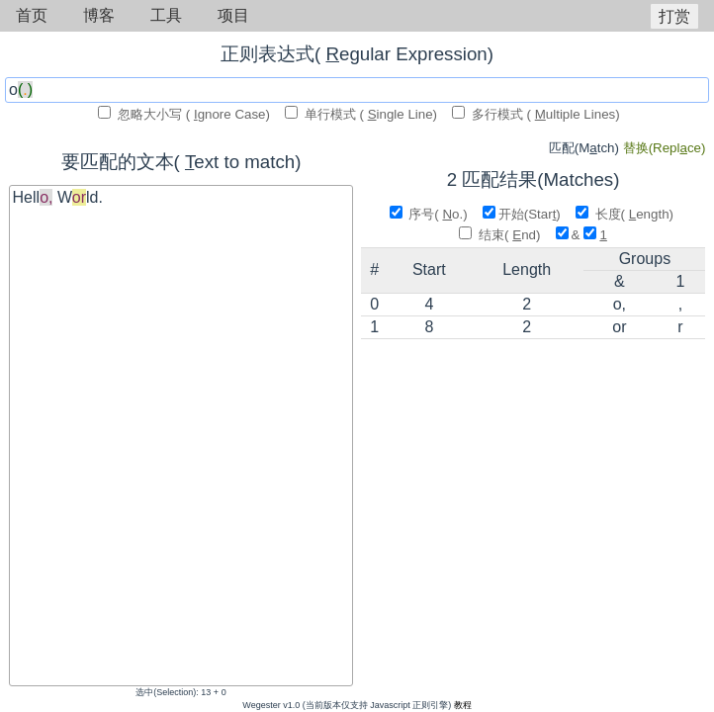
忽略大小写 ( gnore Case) (185, 114)
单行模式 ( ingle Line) (363, 114)
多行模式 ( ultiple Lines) (536, 114)
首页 (31, 15)
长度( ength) (626, 214)
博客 (99, 15)
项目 (233, 15)
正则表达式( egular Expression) (357, 54)
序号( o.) (431, 214)
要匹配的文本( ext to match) (181, 161)
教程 (463, 705)
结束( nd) (501, 234)
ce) (664, 147)
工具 (166, 15)
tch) (586, 147)
